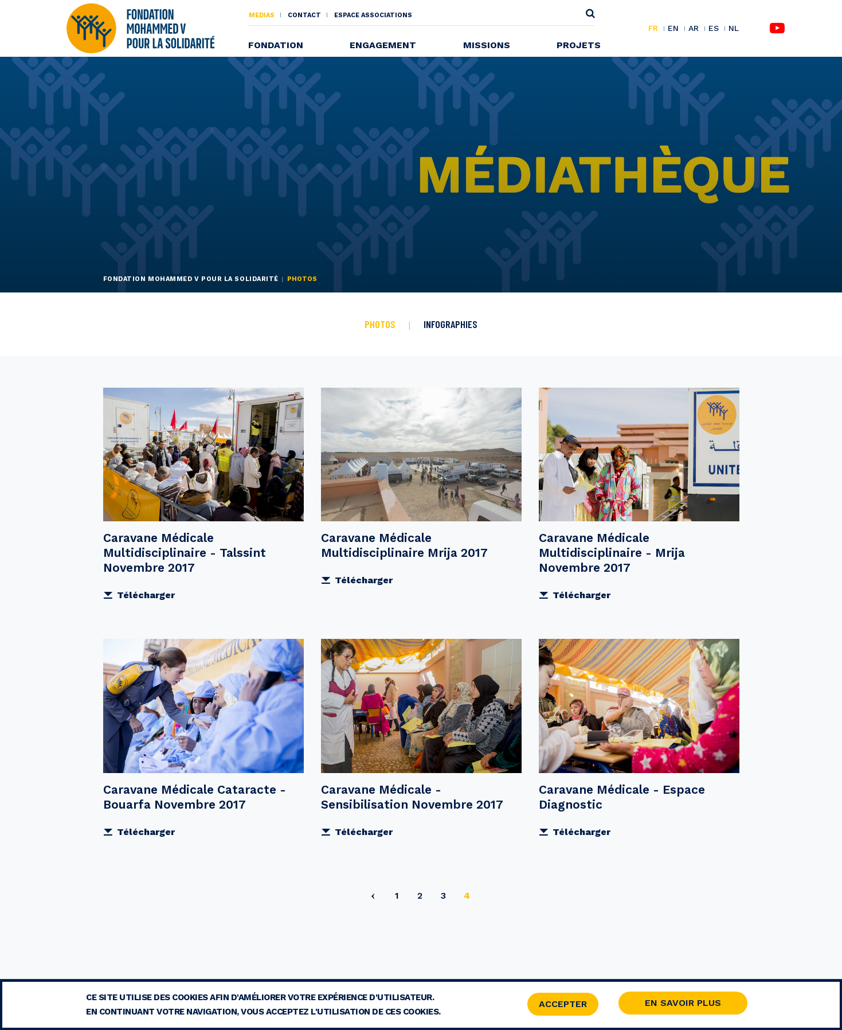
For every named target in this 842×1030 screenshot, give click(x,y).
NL (734, 28)
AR (693, 28)
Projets (579, 45)
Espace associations (373, 15)
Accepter (563, 1005)
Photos (380, 324)
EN (673, 28)
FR (653, 28)
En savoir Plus (683, 1003)
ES (713, 28)
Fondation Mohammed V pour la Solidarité (191, 279)
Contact (304, 15)
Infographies (450, 324)
